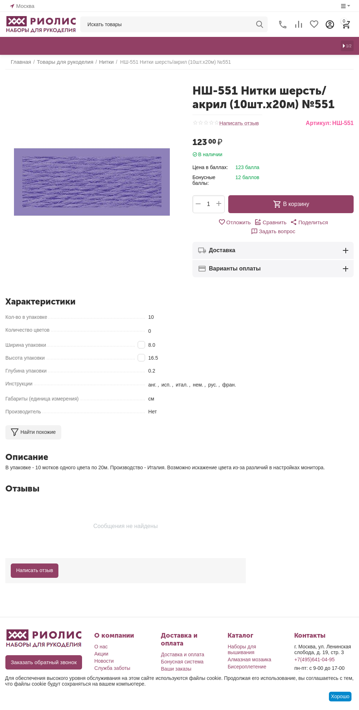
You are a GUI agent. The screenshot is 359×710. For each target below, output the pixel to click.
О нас (100, 646)
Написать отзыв (237, 123)
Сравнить (248, 222)
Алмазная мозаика (249, 659)
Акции (101, 654)
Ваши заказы (176, 669)
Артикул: (318, 123)
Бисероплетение (247, 667)
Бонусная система (182, 662)
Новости (104, 661)
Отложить (213, 222)
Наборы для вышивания (242, 649)
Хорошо (340, 696)
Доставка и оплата (182, 654)
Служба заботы (112, 668)
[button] (284, 222)
